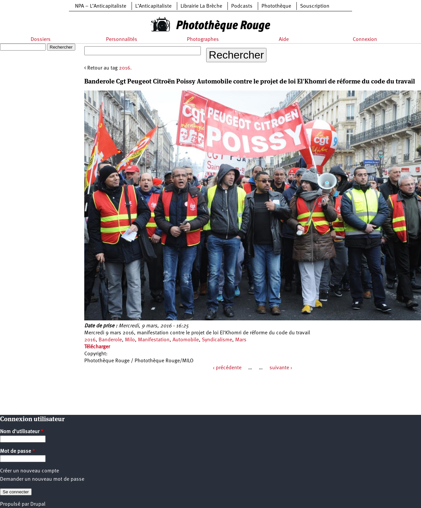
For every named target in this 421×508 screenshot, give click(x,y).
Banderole (110, 340)
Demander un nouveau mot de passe (42, 479)
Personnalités (121, 39)
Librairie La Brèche (201, 6)
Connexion (365, 39)
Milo (130, 340)
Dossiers (41, 39)
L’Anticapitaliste (153, 6)
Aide (284, 39)
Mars (240, 340)
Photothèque (276, 6)
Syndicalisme (217, 340)
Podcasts (241, 6)
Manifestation (154, 340)
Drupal (37, 504)
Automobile (186, 340)
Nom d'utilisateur (21, 431)
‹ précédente (227, 368)
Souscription (314, 6)
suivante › (280, 368)
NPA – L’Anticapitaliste (100, 6)
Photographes (203, 39)
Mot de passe (17, 451)
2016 (90, 340)
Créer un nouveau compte (29, 471)
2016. (125, 68)
